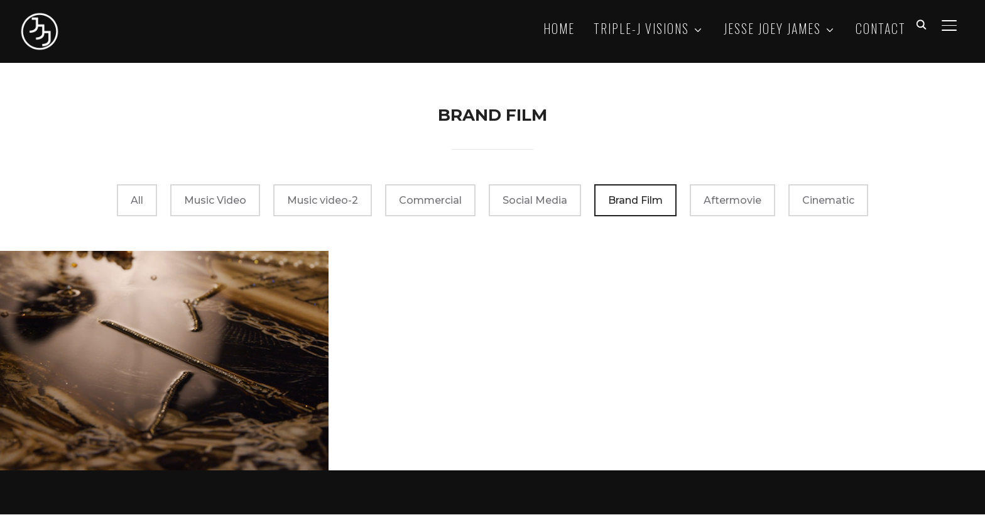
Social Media (535, 202)
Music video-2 (322, 202)
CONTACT (881, 28)
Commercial (430, 202)
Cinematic (828, 202)
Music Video (215, 202)
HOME (559, 28)
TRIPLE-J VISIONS (641, 28)
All (137, 202)
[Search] (921, 23)
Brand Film (635, 202)
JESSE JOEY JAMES (772, 28)
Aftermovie (732, 202)
